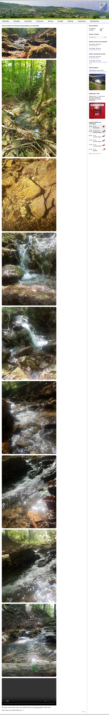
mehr (97, 96)
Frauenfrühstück (93, 45)
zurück (83, 711)
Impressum (82, 21)
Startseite (5, 21)
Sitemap (70, 21)
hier (23, 710)
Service (50, 21)
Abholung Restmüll (94, 58)
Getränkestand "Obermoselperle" (98, 71)
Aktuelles (16, 21)
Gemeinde (28, 21)
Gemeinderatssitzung (94, 50)
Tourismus (39, 21)
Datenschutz (94, 21)
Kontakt (60, 21)
